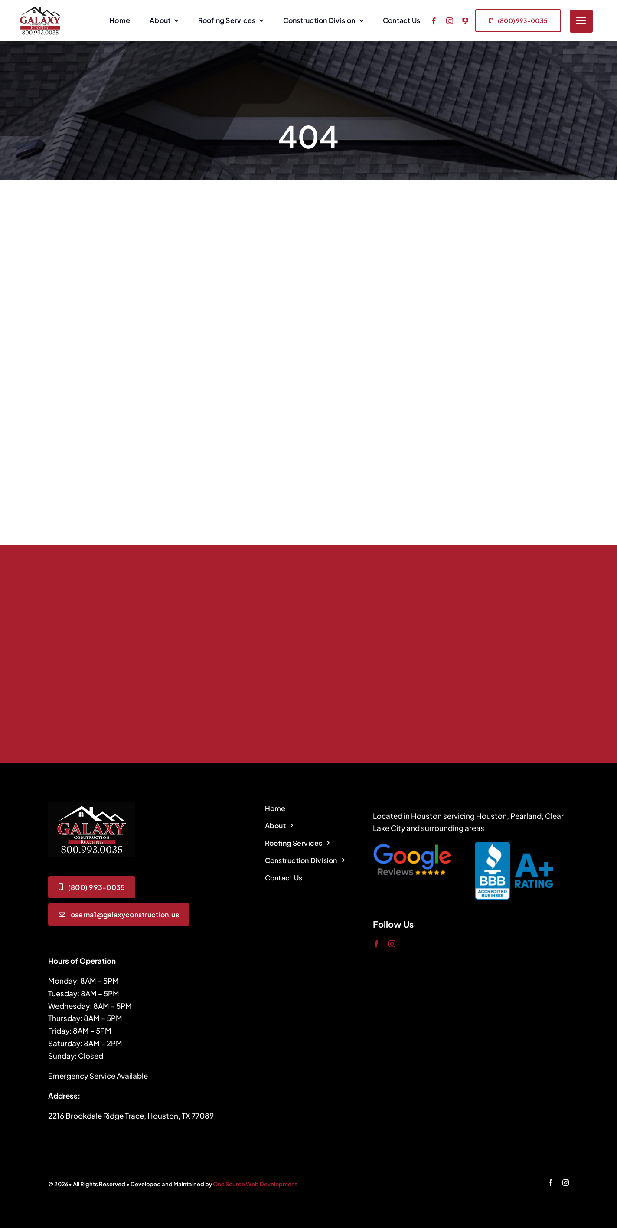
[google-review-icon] (412, 845)
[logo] (91, 806)
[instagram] (449, 20)
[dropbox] (465, 20)
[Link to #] (581, 21)
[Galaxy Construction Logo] (40, 8)
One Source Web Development (255, 1184)
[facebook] (434, 20)
